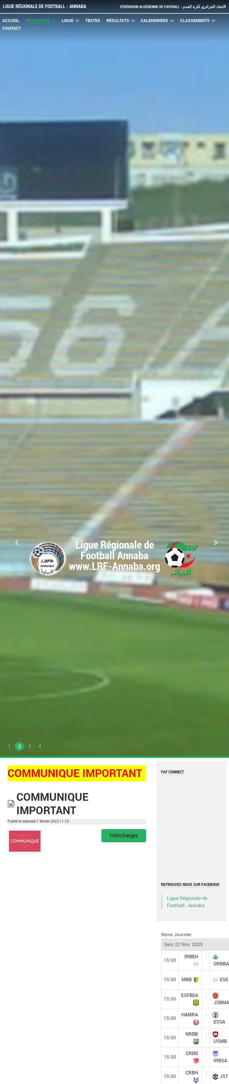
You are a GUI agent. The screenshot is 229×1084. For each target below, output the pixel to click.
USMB (220, 1041)
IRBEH (191, 957)
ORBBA (221, 964)
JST (224, 1076)
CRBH (191, 1073)
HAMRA (189, 1015)
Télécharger (123, 835)
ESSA (219, 1022)
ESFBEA (189, 995)
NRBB (191, 1034)
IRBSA (220, 1060)
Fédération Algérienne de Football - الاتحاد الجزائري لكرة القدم (173, 6)
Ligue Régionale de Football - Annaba (44, 6)
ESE (224, 979)
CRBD (192, 1053)
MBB (187, 979)
